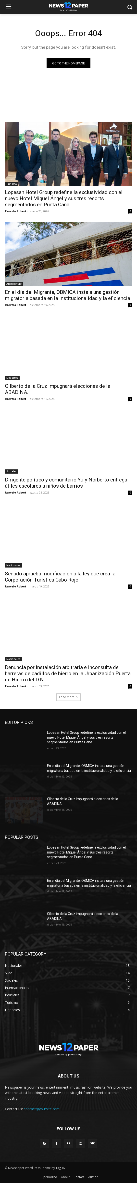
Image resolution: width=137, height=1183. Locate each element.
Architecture (14, 283)
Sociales (11, 471)
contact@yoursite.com (42, 1109)
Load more (68, 697)
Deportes (12, 377)
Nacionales (13, 565)
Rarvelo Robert (15, 211)
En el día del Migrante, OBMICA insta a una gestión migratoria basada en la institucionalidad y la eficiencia (67, 295)
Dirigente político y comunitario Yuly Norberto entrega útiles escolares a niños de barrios (66, 483)
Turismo (11, 184)
